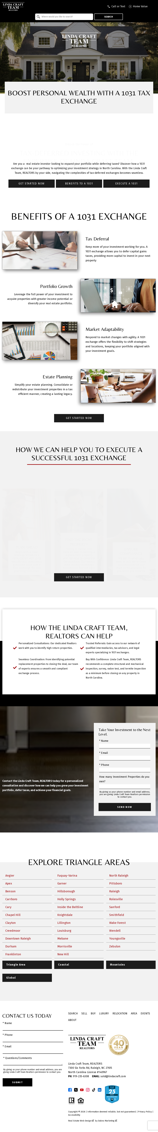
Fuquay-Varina (67, 875)
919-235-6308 (79, 1076)
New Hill (63, 954)
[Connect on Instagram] (88, 1090)
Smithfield (116, 915)
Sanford (114, 907)
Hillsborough (66, 891)
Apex (8, 883)
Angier (9, 875)
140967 (103, 1072)
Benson (10, 891)
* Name (103, 740)
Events (145, 1013)
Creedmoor (12, 930)
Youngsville (117, 938)
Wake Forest (117, 923)
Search (108, 16)
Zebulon (114, 946)
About (72, 1020)
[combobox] (64, 17)
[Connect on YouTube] (82, 1090)
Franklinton (13, 954)
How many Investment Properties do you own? (124, 779)
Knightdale (65, 915)
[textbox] (66, 17)
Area (134, 1013)
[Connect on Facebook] (70, 1090)
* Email (103, 753)
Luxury (104, 1013)
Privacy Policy (145, 1111)
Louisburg (64, 930)
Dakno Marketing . (107, 1121)
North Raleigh (118, 875)
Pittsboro (115, 883)
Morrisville (64, 946)
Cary (8, 907)
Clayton (10, 923)
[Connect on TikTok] (93, 1090)
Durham (10, 946)
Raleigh (114, 891)
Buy (93, 1013)
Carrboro (11, 899)
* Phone (104, 765)
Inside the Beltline (70, 907)
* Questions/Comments (17, 1058)
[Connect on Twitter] (76, 1090)
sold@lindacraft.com (109, 1076)
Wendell (115, 930)
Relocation (119, 1013)
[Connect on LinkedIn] (99, 1090)
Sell (84, 1013)
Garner (62, 883)
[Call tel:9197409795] (116, 6)
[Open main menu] (153, 6)
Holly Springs (66, 899)
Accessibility (74, 1115)
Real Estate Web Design (81, 1121)
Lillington (64, 923)
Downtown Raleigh (18, 938)
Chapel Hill (12, 915)
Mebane (62, 938)
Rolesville (116, 899)
